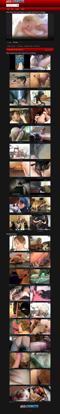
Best (8, 9)
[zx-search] (12, 5)
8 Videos (19, 178)
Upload (22, 9)
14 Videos (20, 71)
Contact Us (30, 410)
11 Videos (40, 106)
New (12, 9)
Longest (17, 9)
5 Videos (40, 231)
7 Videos (40, 195)
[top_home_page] (16, 1)
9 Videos (40, 142)
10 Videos (20, 124)
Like (9, 42)
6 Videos (19, 231)
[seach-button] (17, 5)
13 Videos (40, 88)
